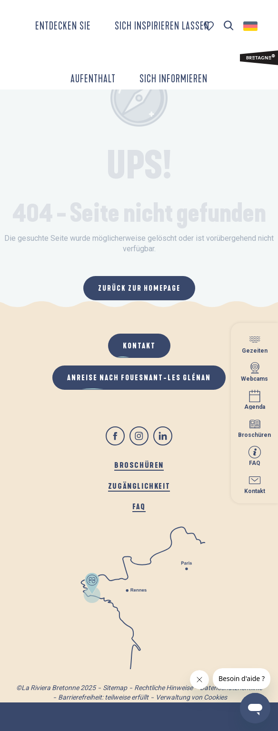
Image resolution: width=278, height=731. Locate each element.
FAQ (139, 506)
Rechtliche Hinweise (163, 687)
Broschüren (139, 465)
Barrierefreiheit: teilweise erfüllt (103, 697)
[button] (228, 26)
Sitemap (115, 687)
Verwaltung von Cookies (191, 697)
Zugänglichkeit (139, 486)
